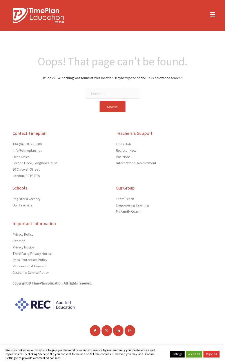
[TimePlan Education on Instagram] (130, 330)
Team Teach (125, 199)
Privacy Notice (23, 247)
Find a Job (123, 144)
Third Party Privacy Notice (32, 253)
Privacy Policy (23, 234)
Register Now (126, 150)
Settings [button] (177, 354)
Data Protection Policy (30, 259)
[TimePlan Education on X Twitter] (107, 330)
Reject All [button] (211, 354)
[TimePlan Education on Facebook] (95, 330)
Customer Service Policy (31, 272)
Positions (123, 157)
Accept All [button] (194, 354)
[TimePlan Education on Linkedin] (118, 330)
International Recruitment (136, 163)
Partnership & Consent (30, 266)
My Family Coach (128, 211)
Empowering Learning (132, 205)
